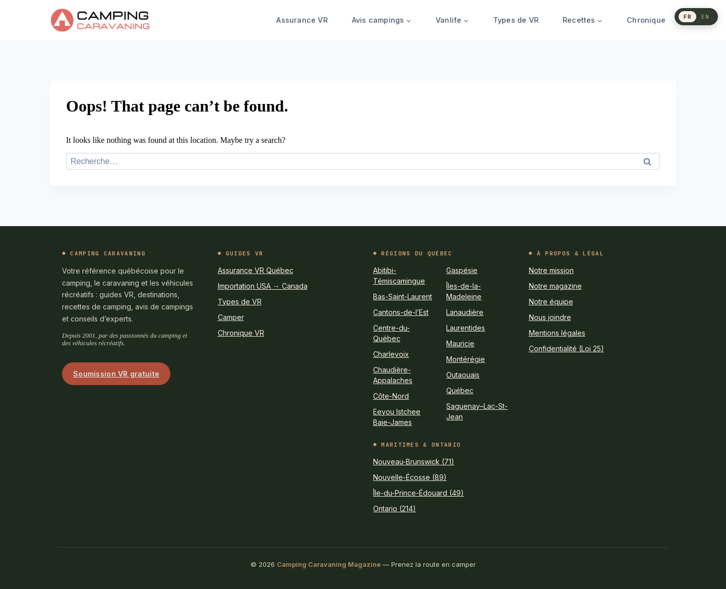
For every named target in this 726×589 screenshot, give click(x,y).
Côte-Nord (391, 396)
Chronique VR (241, 333)
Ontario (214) (394, 508)
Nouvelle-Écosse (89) (410, 477)
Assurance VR (301, 20)
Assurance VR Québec (255, 270)
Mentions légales (557, 333)
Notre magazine (555, 286)
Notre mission (551, 270)
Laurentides (465, 328)
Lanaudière (464, 312)
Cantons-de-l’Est (401, 312)
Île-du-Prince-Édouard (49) (418, 493)
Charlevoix (391, 354)
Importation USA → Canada (263, 286)
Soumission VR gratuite (116, 373)
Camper (231, 317)
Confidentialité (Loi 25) (566, 348)
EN (705, 16)
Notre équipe (551, 301)
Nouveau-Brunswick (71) (413, 461)
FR (688, 16)
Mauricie (460, 343)
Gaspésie (461, 270)
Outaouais (462, 374)
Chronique (646, 20)
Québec (459, 390)
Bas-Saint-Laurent (402, 296)
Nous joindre (550, 317)
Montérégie (465, 359)
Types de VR (515, 20)
